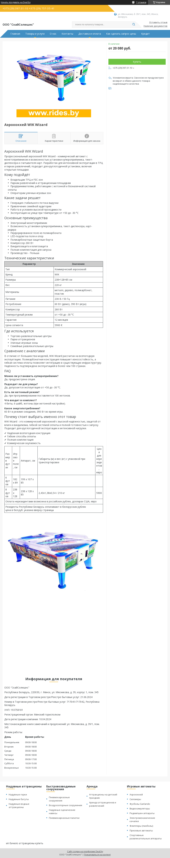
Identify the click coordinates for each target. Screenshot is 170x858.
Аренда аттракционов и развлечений (102, 804)
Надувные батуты (19, 799)
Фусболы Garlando (140, 803)
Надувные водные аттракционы (19, 805)
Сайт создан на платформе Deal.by (85, 851)
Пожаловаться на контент (97, 854)
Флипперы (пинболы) (141, 825)
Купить (137, 61)
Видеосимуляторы (140, 808)
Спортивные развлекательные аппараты (146, 837)
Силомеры (135, 799)
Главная (15, 34)
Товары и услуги (35, 34)
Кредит (145, 34)
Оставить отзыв (158, 22)
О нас (53, 34)
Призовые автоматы (141, 830)
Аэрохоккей (136, 794)
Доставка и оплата (89, 34)
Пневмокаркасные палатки (64, 817)
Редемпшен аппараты (142, 813)
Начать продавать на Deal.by (16, 2)
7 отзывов (141, 2)
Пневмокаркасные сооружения (59, 799)
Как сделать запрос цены (121, 34)
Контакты (67, 34)
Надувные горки (18, 794)
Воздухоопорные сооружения (65, 805)
